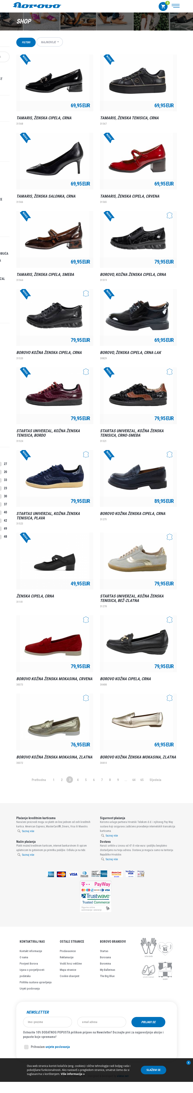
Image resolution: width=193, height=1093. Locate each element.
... (126, 780)
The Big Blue (107, 976)
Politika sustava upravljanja (36, 982)
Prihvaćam (47, 1047)
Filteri (26, 42)
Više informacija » (72, 1074)
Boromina (105, 963)
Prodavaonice (68, 951)
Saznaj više (28, 831)
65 (141, 780)
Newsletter (37, 1012)
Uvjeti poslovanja (30, 988)
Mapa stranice (68, 969)
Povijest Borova (29, 963)
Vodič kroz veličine (71, 963)
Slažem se (153, 1070)
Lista (174, 42)
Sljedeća (155, 780)
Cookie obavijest (69, 976)
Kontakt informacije (31, 951)
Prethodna (39, 780)
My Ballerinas (107, 969)
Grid (167, 42)
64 (133, 780)
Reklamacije (66, 957)
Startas (104, 951)
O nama (24, 957)
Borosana (105, 957)
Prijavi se (148, 1022)
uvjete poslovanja (58, 1047)
